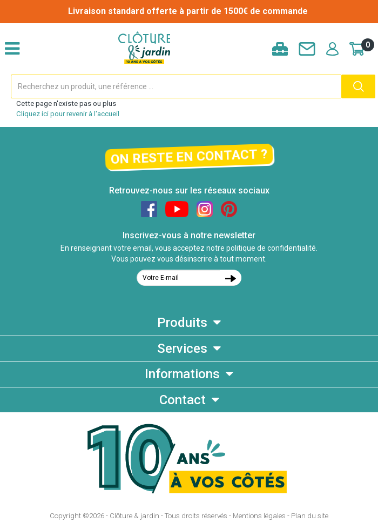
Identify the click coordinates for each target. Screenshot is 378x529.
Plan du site (309, 516)
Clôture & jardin (134, 516)
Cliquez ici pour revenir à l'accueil (67, 114)
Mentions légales (259, 516)
